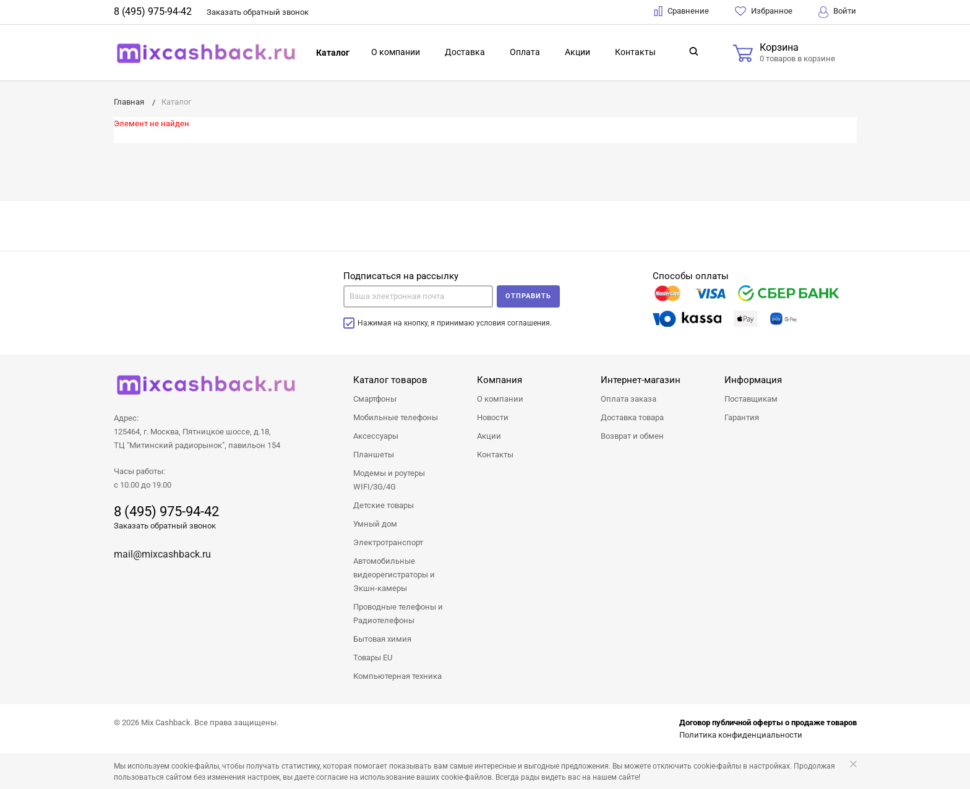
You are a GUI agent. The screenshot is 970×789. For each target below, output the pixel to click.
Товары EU (372, 657)
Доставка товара (632, 417)
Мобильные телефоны (395, 417)
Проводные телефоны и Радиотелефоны (398, 613)
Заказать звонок (258, 12)
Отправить (528, 296)
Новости (493, 417)
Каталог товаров (390, 380)
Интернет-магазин (640, 380)
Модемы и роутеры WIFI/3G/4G (389, 479)
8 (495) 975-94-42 (153, 11)
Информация (753, 380)
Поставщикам (751, 398)
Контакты (635, 52)
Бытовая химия (382, 639)
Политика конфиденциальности (740, 734)
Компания (499, 380)
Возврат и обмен (632, 436)
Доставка (465, 52)
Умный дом (375, 523)
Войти (837, 12)
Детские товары (383, 505)
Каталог (333, 53)
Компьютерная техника (397, 676)
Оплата (525, 52)
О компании (395, 52)
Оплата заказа (628, 398)
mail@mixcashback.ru (162, 554)
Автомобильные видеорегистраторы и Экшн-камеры (394, 574)
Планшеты (373, 454)
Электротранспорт (388, 542)
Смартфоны (375, 398)
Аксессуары (375, 436)
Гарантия (741, 417)
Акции (577, 52)
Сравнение (681, 11)
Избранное (763, 11)
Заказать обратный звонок (165, 525)
